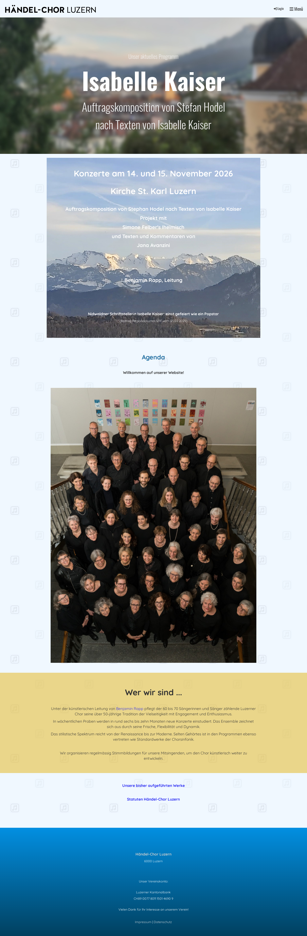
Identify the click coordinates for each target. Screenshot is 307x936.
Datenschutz (163, 922)
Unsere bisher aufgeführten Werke (153, 785)
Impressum (143, 922)
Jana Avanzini (153, 245)
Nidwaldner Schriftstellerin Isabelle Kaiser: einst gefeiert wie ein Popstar (153, 313)
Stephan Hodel (146, 209)
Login (278, 8)
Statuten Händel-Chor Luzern (153, 799)
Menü (296, 9)
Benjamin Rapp (129, 708)
